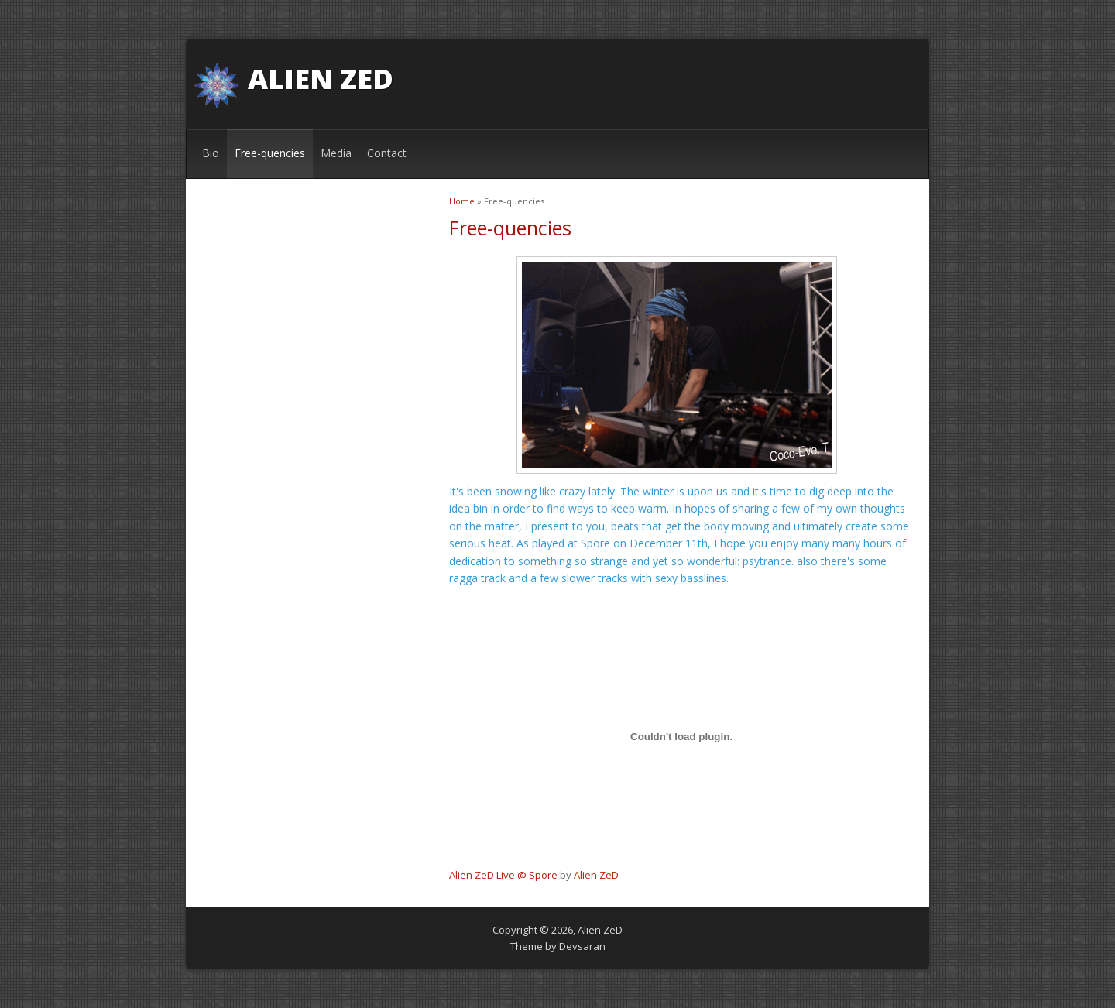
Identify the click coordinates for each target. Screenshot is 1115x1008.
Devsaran (582, 946)
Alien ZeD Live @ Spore (503, 875)
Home (462, 201)
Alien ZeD (320, 79)
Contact (387, 153)
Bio (210, 153)
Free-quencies (270, 153)
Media (336, 153)
